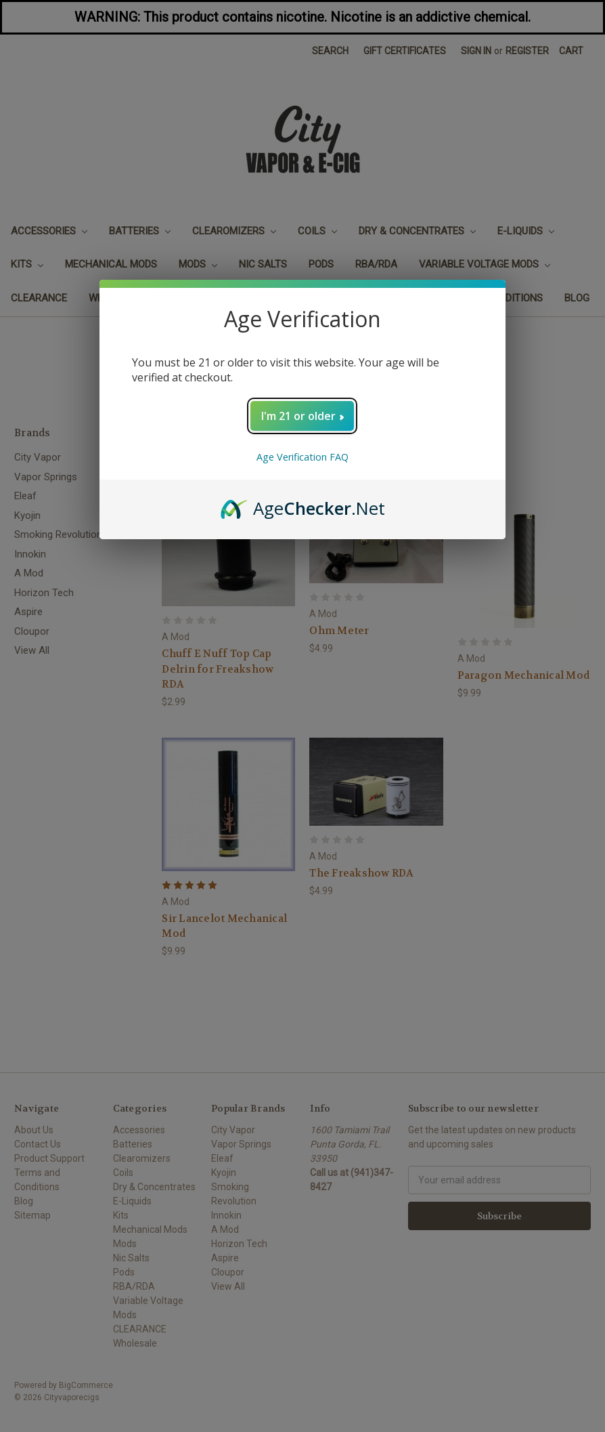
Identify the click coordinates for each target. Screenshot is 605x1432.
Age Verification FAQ (302, 456)
